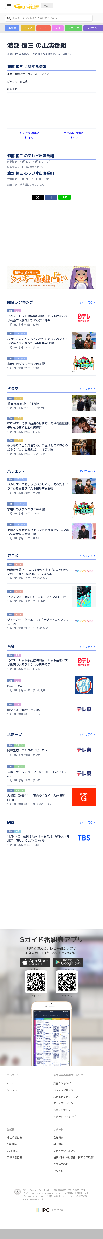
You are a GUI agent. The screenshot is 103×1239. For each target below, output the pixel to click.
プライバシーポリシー (65, 1151)
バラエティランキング (65, 1096)
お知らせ (58, 1170)
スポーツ (73, 28)
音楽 (58, 28)
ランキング (93, 28)
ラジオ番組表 (14, 1157)
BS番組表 (12, 1144)
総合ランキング (62, 1083)
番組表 (12, 28)
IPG (17, 89)
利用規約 (58, 1144)
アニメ (44, 28)
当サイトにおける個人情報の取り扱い (74, 1157)
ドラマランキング (63, 1090)
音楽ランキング (62, 1110)
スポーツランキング (64, 1116)
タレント (12, 1090)
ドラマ (28, 28)
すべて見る (88, 302)
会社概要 (58, 1137)
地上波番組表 (14, 1137)
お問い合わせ (60, 1164)
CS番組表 (12, 1151)
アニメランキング (63, 1103)
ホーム (10, 1083)
